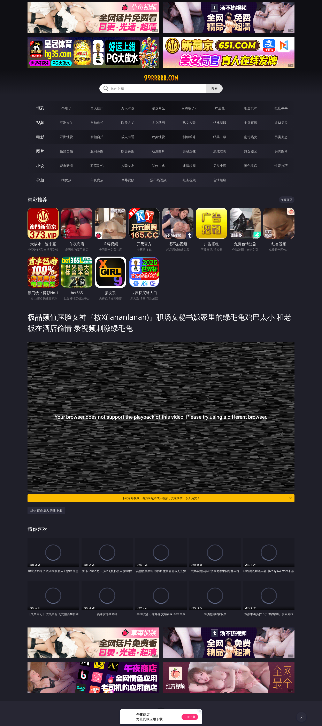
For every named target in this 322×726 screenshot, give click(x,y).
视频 (40, 122)
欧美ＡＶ (127, 122)
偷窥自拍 (66, 151)
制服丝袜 (189, 137)
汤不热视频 (158, 180)
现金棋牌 (250, 108)
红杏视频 (189, 180)
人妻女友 (127, 165)
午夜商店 (97, 180)
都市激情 (66, 165)
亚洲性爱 (66, 137)
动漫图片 (158, 151)
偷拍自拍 (97, 137)
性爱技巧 (281, 165)
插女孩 (66, 180)
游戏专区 (158, 108)
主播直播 (250, 122)
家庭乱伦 (97, 165)
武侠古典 (158, 165)
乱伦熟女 (250, 137)
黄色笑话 (250, 165)
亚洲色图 (97, 151)
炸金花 (220, 108)
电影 (40, 137)
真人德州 (97, 108)
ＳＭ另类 (281, 122)
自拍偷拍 (97, 122)
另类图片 (281, 151)
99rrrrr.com (161, 78)
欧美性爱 (158, 137)
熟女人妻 (189, 122)
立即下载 (190, 717)
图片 (40, 151)
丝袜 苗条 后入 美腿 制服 (46, 510)
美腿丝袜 (189, 151)
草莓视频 (127, 180)
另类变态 (281, 137)
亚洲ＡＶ (66, 122)
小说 (40, 165)
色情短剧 (219, 180)
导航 (40, 180)
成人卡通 (127, 137)
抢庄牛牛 (281, 108)
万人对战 (127, 108)
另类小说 (219, 165)
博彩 (40, 108)
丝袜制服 (219, 122)
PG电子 (66, 108)
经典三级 (219, 137)
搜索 (214, 88)
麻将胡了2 (189, 108)
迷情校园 (189, 165)
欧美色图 (127, 151)
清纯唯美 (219, 151)
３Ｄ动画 (158, 122)
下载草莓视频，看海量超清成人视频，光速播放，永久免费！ (207, 498)
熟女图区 (250, 151)
